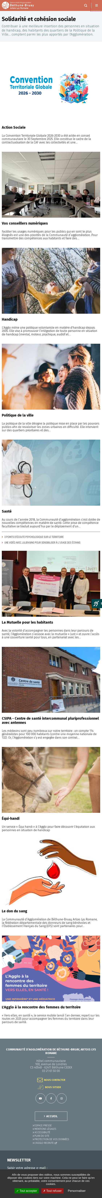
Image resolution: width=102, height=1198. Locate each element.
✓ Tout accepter (26, 1190)
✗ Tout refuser (52, 1190)
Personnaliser (77, 1190)
